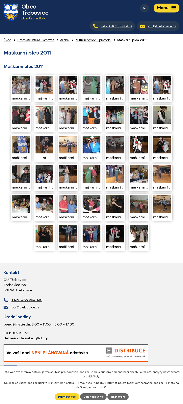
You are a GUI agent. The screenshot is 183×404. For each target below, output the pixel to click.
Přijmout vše (67, 396)
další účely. (93, 376)
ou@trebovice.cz (25, 307)
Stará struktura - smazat (35, 40)
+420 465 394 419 (27, 300)
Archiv (64, 40)
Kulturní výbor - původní (93, 40)
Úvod (7, 40)
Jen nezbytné (93, 396)
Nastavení (118, 396)
